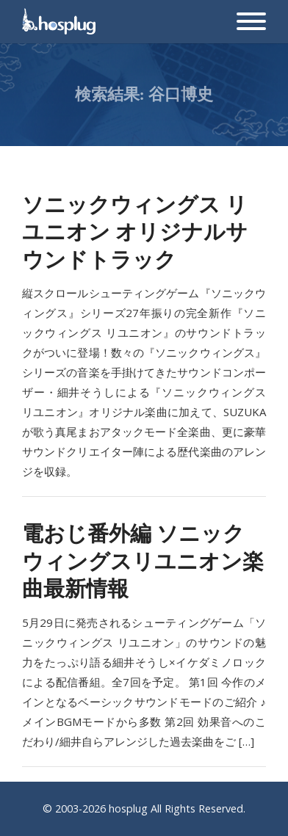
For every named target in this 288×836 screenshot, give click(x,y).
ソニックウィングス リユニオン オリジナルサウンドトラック (135, 231)
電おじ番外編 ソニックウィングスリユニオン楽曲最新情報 (143, 560)
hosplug (128, 808)
